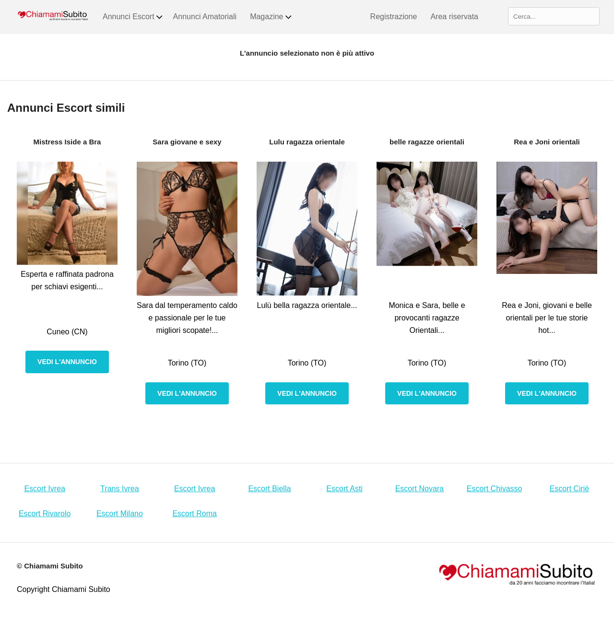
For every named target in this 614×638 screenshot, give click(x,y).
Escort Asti (344, 488)
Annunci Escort (133, 16)
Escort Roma (194, 513)
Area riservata (454, 16)
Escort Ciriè (570, 488)
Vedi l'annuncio (67, 362)
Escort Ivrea (44, 488)
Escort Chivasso (494, 488)
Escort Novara (419, 488)
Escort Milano (119, 513)
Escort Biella (269, 488)
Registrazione (393, 16)
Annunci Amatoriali (205, 16)
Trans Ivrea (119, 488)
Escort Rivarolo (45, 513)
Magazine (271, 16)
